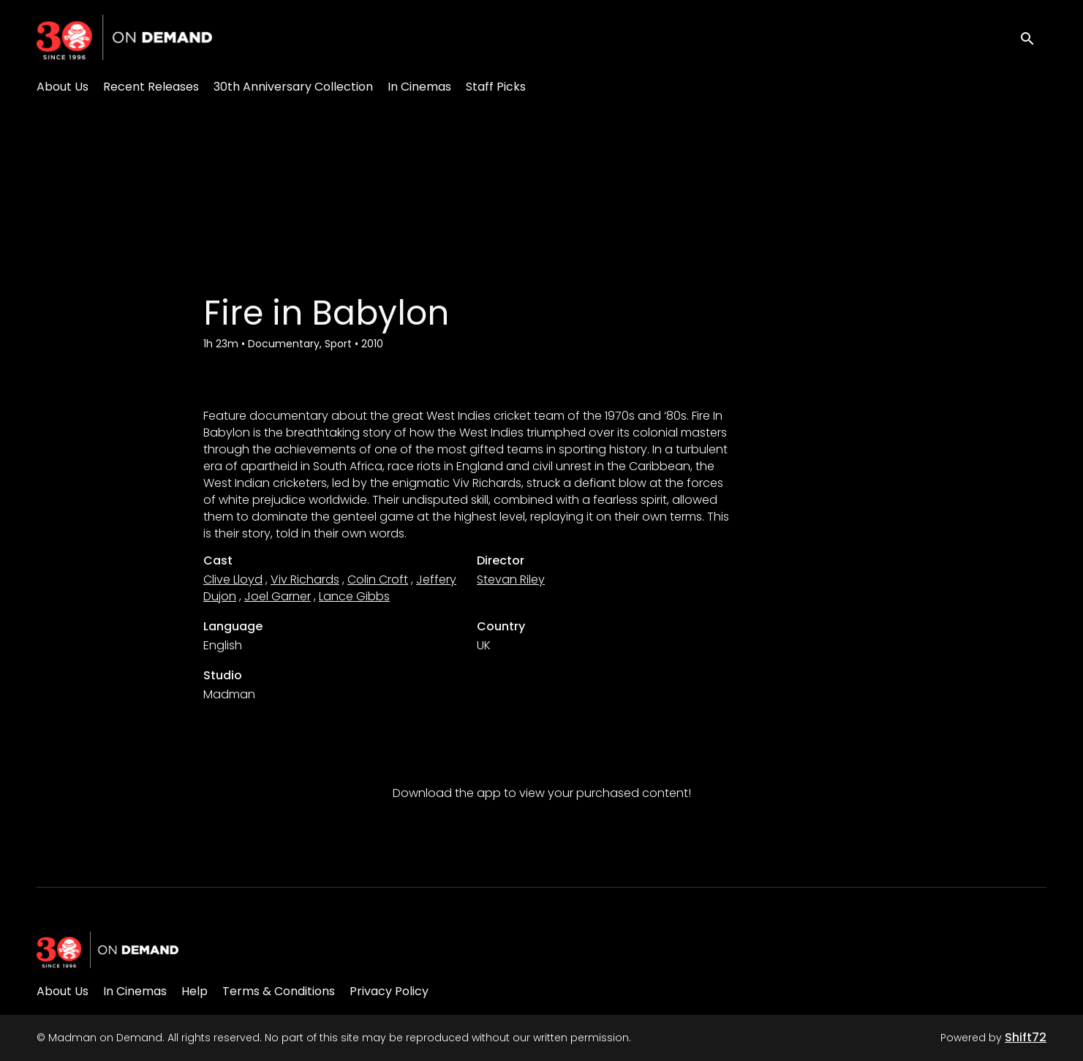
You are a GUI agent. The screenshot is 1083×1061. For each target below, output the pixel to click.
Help (194, 991)
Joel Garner (277, 596)
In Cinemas (419, 86)
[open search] (1033, 37)
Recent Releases (151, 86)
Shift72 (1025, 1037)
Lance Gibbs (354, 596)
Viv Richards (305, 579)
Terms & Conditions (278, 991)
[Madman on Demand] (107, 950)
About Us (62, 86)
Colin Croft (377, 579)
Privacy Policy (389, 991)
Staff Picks (496, 86)
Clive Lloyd (233, 579)
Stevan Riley (511, 579)
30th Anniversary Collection (293, 86)
